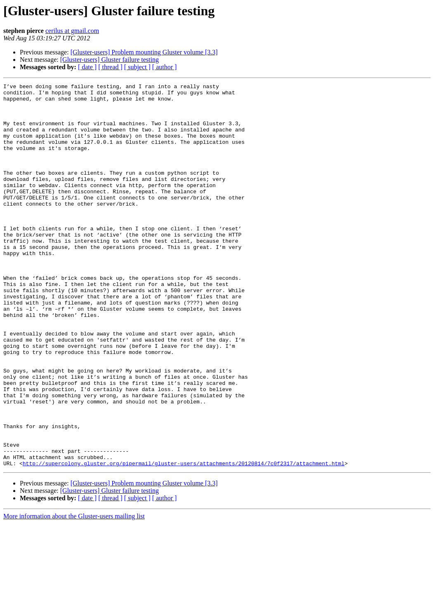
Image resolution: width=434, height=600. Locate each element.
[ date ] (87, 66)
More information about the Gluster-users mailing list (74, 592)
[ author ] (164, 66)
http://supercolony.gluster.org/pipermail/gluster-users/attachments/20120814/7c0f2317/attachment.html (183, 540)
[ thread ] (110, 66)
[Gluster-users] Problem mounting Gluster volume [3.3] (144, 52)
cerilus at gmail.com (72, 30)
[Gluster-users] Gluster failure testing (109, 59)
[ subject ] (137, 66)
